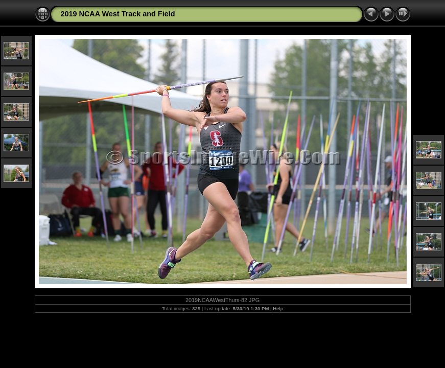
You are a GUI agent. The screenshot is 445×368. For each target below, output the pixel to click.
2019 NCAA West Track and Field (118, 14)
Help (278, 308)
